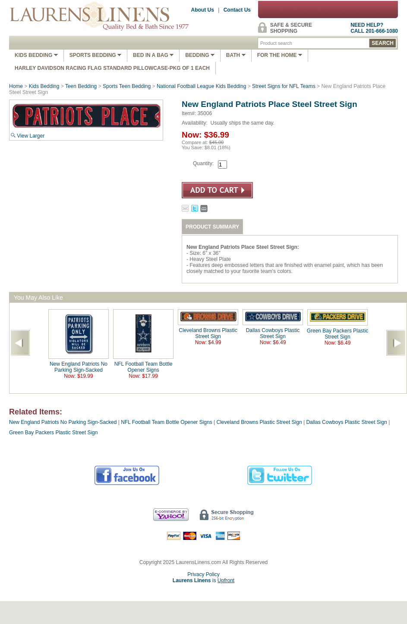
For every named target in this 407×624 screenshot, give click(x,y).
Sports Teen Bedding (127, 86)
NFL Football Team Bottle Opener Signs (143, 367)
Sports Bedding (95, 55)
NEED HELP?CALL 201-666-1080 (374, 28)
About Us (202, 10)
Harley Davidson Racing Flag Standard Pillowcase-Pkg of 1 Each (112, 68)
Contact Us (237, 10)
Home (16, 86)
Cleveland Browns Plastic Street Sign (208, 333)
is (203, 580)
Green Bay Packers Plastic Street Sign (338, 334)
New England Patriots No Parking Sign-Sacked (78, 367)
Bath (236, 55)
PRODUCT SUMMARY (212, 227)
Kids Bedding (36, 55)
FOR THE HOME (279, 55)
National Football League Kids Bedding (201, 86)
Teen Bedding (81, 86)
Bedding (200, 55)
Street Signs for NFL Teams (284, 86)
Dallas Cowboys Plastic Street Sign (273, 333)
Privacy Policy (203, 574)
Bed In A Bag (153, 55)
